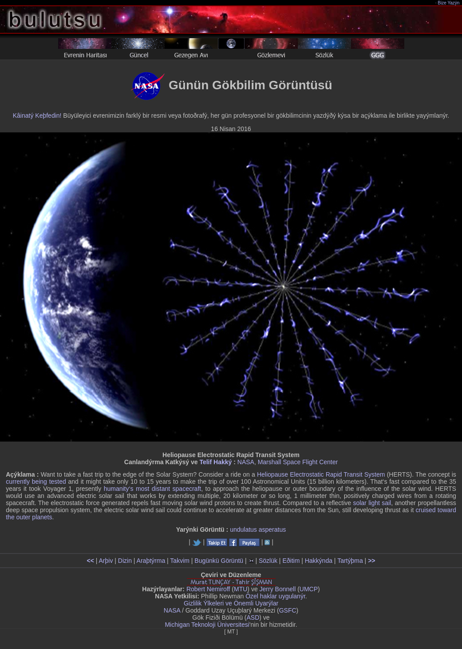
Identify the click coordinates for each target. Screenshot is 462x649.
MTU (240, 589)
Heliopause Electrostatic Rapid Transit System (321, 474)
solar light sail (372, 502)
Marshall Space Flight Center (298, 462)
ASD (253, 617)
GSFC (287, 610)
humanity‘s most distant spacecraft (152, 488)
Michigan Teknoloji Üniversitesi (207, 624)
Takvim (180, 560)
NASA (245, 462)
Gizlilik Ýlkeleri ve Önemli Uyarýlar (231, 603)
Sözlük (268, 560)
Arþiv (106, 560)
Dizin (125, 560)
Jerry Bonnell (278, 589)
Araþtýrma (151, 560)
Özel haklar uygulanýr (275, 596)
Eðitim (291, 560)
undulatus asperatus (258, 529)
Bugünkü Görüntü (218, 560)
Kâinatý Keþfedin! (37, 115)
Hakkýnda (318, 560)
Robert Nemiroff (208, 589)
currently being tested (36, 481)
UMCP (309, 589)
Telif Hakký (215, 462)
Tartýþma (350, 560)
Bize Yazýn (449, 2)
